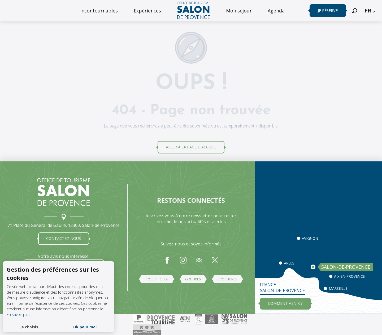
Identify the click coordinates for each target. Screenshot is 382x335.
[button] (355, 10)
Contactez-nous (63, 238)
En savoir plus (18, 314)
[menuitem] (99, 10)
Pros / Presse (157, 279)
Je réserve (328, 10)
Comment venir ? (285, 303)
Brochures (227, 279)
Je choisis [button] (29, 326)
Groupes (193, 279)
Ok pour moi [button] (85, 326)
